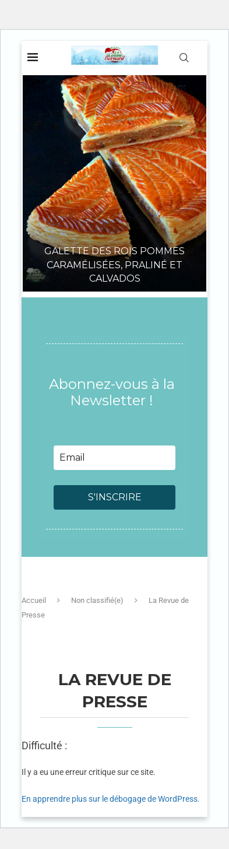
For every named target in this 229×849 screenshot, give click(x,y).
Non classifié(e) (97, 600)
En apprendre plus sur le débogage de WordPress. (111, 799)
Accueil (34, 600)
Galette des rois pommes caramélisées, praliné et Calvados (114, 264)
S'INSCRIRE (115, 497)
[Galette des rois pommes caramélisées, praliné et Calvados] (114, 167)
